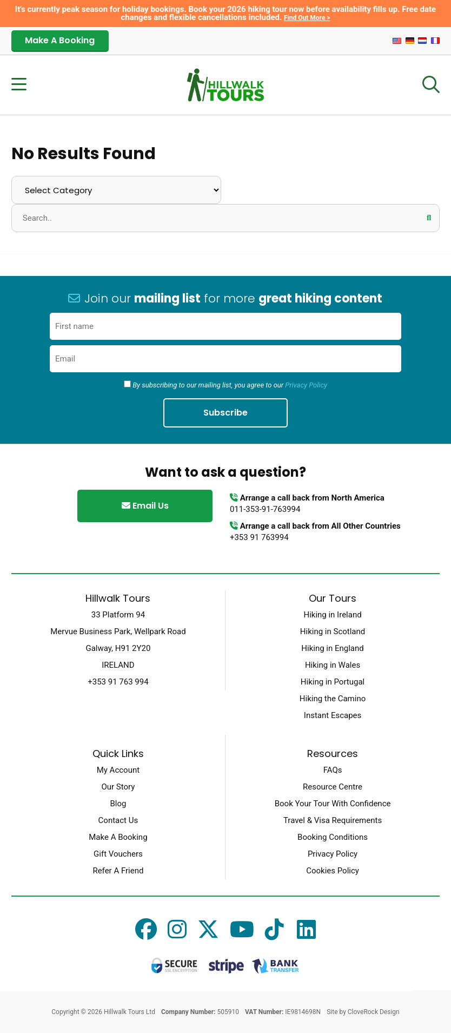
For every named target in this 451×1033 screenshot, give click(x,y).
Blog (118, 803)
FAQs (332, 770)
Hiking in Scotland (332, 631)
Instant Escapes (332, 715)
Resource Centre (332, 787)
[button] (429, 217)
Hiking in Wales (332, 665)
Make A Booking (60, 40)
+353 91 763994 (259, 537)
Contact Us (118, 820)
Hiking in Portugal (332, 682)
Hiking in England (332, 648)
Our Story (118, 787)
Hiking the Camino (333, 698)
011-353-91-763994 (265, 509)
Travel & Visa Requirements (332, 820)
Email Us (145, 505)
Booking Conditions (332, 837)
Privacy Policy (306, 385)
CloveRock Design (374, 1012)
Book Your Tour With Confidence (333, 803)
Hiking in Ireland (332, 615)
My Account (118, 770)
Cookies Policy (332, 871)
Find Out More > (307, 18)
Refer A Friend (117, 871)
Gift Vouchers (118, 854)
